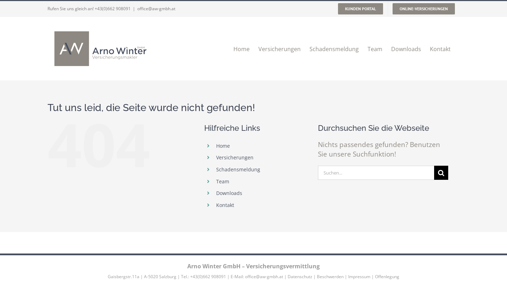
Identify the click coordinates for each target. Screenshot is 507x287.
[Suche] (441, 173)
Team (222, 181)
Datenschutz (300, 277)
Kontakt (225, 205)
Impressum (359, 277)
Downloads (229, 193)
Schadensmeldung (238, 169)
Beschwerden (330, 277)
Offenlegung (387, 277)
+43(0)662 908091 (113, 9)
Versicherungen (235, 157)
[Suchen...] (376, 173)
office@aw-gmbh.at (156, 9)
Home (223, 145)
